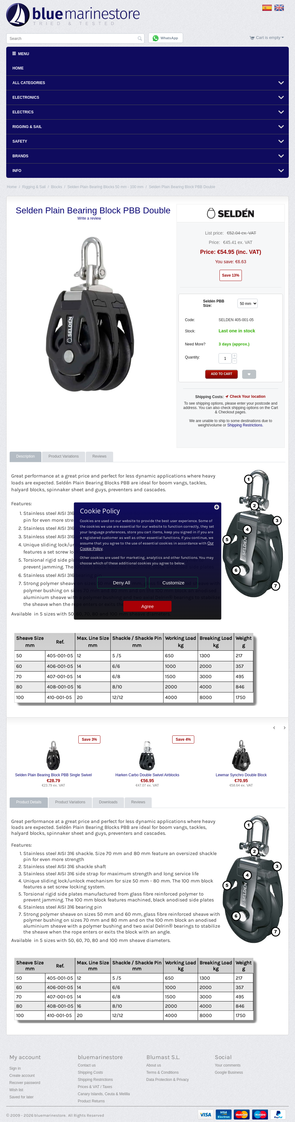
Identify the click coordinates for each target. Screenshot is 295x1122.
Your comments (228, 1065)
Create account (22, 1075)
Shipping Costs (90, 1072)
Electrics (23, 111)
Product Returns (91, 1100)
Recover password (24, 1082)
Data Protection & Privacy (167, 1079)
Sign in (15, 1068)
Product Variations (63, 455)
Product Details (28, 801)
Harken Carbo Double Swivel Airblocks (147, 774)
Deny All (121, 582)
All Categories (28, 82)
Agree (147, 606)
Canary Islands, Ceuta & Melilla (104, 1093)
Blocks (56, 186)
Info (16, 170)
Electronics (25, 97)
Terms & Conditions (162, 1072)
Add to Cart (221, 373)
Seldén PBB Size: (213, 302)
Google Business (229, 1072)
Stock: (190, 330)
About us (153, 1065)
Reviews (99, 455)
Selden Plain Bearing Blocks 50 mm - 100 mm (105, 186)
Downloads (108, 801)
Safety (19, 141)
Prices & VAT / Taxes (95, 1086)
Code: (190, 319)
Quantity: (192, 356)
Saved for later (21, 1096)
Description (25, 455)
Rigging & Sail (27, 126)
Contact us (86, 1065)
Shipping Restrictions (95, 1079)
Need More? (195, 343)
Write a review (89, 218)
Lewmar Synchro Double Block (241, 774)
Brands (20, 155)
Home (18, 67)
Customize (174, 582)
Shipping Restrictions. (245, 424)
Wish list (16, 1089)
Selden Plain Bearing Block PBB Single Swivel (53, 774)
